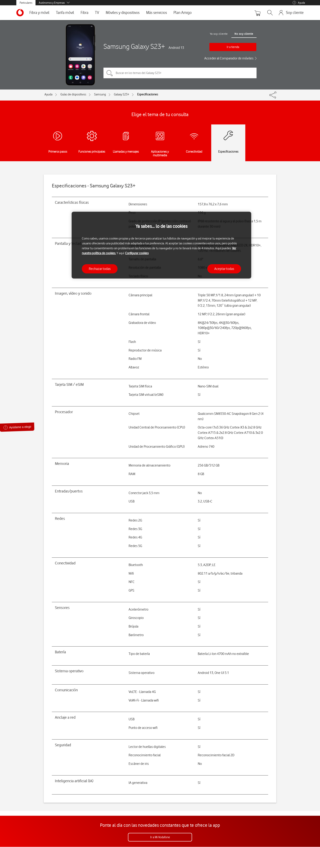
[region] (161, 245)
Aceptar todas (224, 269)
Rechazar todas (100, 269)
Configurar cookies (137, 253)
